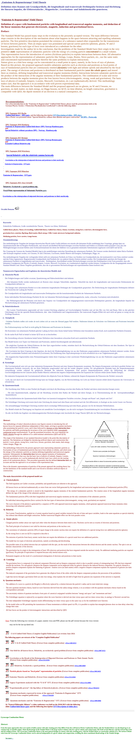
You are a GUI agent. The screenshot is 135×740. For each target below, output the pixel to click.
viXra (95, 671)
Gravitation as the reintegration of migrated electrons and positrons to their (34, 160)
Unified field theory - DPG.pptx (18, 115)
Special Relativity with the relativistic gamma (30, 155)
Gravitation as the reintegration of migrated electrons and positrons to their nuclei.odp (36, 196)
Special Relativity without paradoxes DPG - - (31, 130)
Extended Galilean (17, 144)
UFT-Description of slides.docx (65, 707)
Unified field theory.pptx (19, 707)
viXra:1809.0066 (95, 701)
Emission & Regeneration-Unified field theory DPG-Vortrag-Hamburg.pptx (34, 127)
